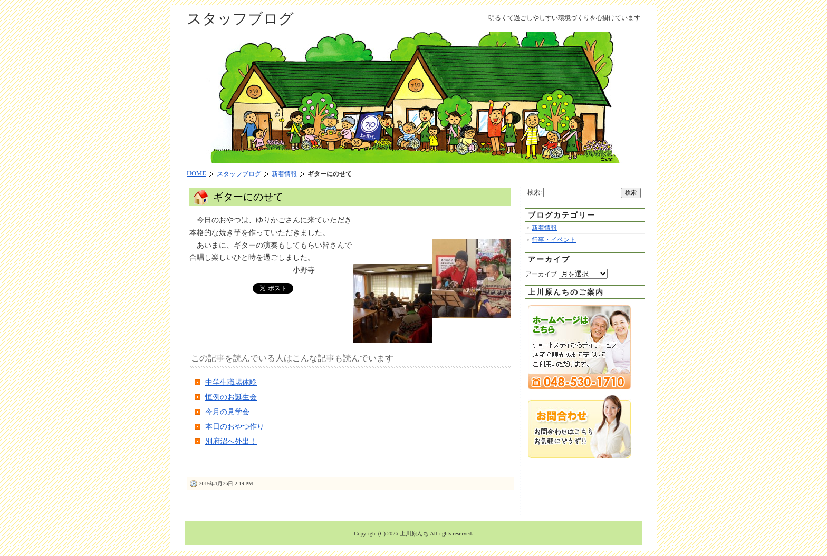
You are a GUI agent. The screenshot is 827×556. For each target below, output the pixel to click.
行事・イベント (554, 239)
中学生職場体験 (231, 382)
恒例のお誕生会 (231, 397)
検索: (534, 192)
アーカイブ (541, 274)
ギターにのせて (248, 196)
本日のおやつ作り (234, 427)
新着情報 (544, 227)
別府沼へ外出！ (231, 441)
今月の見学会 (227, 412)
